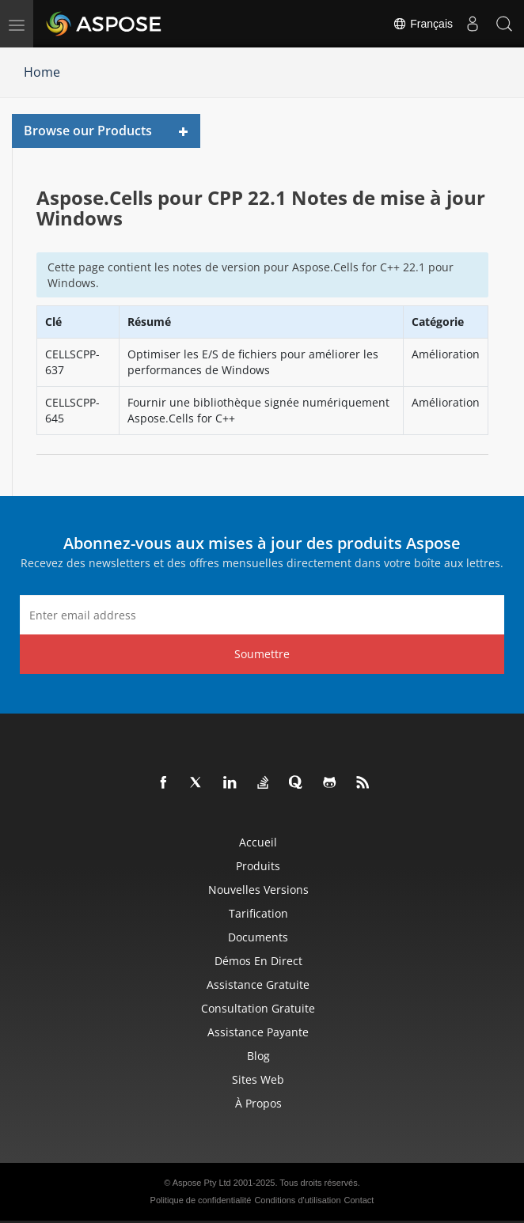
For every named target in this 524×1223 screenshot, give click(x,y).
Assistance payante (258, 1031)
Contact (359, 1200)
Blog (258, 1055)
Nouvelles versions (258, 889)
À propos (258, 1103)
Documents (258, 937)
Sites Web (258, 1079)
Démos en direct (258, 960)
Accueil (258, 842)
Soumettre (262, 653)
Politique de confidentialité (201, 1200)
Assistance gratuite (258, 984)
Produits (258, 865)
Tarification (258, 913)
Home (42, 72)
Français (423, 24)
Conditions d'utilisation (297, 1200)
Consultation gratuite (258, 1008)
